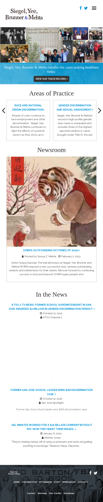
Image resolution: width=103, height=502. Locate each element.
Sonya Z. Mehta (47, 256)
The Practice (29, 482)
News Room (68, 482)
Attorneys (45, 482)
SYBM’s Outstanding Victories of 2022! (50, 250)
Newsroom (51, 150)
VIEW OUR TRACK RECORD (51, 79)
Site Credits (55, 493)
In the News (51, 294)
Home (16, 482)
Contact (83, 482)
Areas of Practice (51, 93)
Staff (57, 482)
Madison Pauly (58, 445)
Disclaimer (69, 493)
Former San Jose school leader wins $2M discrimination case (51, 409)
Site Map (42, 493)
